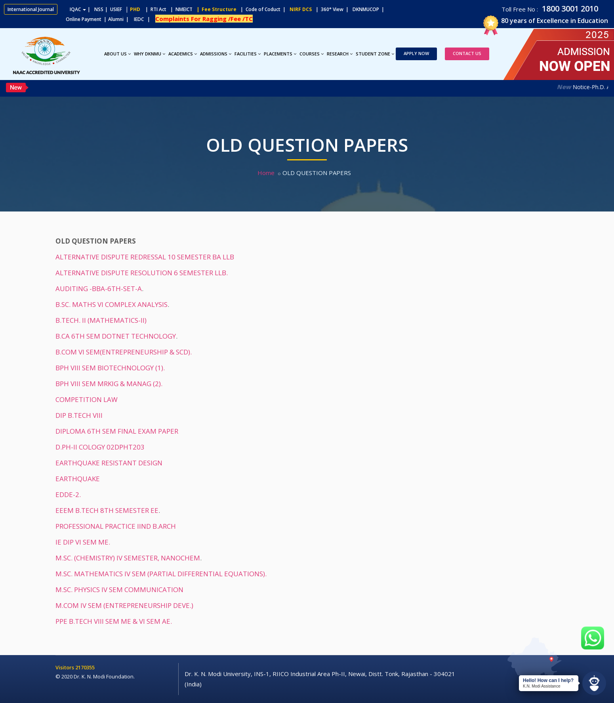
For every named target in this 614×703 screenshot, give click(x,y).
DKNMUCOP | (370, 9)
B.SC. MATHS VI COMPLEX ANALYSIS (111, 304)
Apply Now (416, 53)
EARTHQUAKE (77, 478)
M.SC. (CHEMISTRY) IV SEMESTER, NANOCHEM (127, 557)
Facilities (248, 54)
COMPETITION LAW (86, 399)
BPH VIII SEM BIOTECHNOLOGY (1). (110, 367)
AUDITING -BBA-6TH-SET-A (98, 288)
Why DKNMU (149, 54)
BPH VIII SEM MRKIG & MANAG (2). (108, 383)
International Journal (31, 9)
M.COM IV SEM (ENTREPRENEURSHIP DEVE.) (124, 605)
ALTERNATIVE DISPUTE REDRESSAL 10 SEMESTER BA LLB (144, 256)
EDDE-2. (68, 494)
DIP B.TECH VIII (79, 415)
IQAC (78, 9)
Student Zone (375, 54)
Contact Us (467, 53)
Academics (182, 54)
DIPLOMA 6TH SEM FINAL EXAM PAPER (116, 431)
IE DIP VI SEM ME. (82, 542)
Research (340, 54)
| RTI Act (154, 9)
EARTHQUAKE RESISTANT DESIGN (108, 462)
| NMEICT (180, 9)
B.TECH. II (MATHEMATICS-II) (101, 320)
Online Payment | (55, 19)
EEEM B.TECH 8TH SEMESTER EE (106, 510)
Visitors (65, 667)
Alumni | (120, 19)
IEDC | (144, 19)
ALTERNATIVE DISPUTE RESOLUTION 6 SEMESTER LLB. (141, 272)
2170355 (85, 667)
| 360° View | (332, 9)
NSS (98, 9)
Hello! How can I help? (548, 680)
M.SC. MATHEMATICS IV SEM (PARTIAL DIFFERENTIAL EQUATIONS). (161, 573)
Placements (280, 54)
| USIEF (113, 9)
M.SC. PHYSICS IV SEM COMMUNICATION (119, 589)
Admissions (215, 54)
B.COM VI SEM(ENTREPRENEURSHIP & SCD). (123, 351)
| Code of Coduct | (263, 9)
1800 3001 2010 (569, 8)
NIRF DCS (301, 9)
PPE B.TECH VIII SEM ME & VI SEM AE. (113, 621)
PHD (135, 9)
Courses (311, 54)
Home (266, 173)
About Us (117, 54)
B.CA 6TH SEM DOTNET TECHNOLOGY (115, 336)
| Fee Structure (215, 9)
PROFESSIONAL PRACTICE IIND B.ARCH (115, 526)
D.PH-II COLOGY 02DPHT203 (100, 447)
